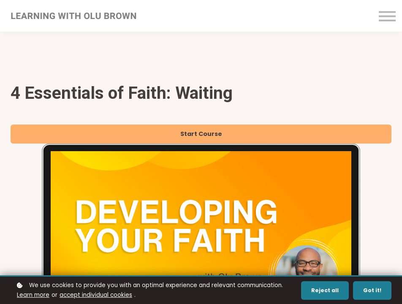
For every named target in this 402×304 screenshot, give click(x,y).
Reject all (325, 290)
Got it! (372, 290)
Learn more (33, 295)
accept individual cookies (96, 295)
